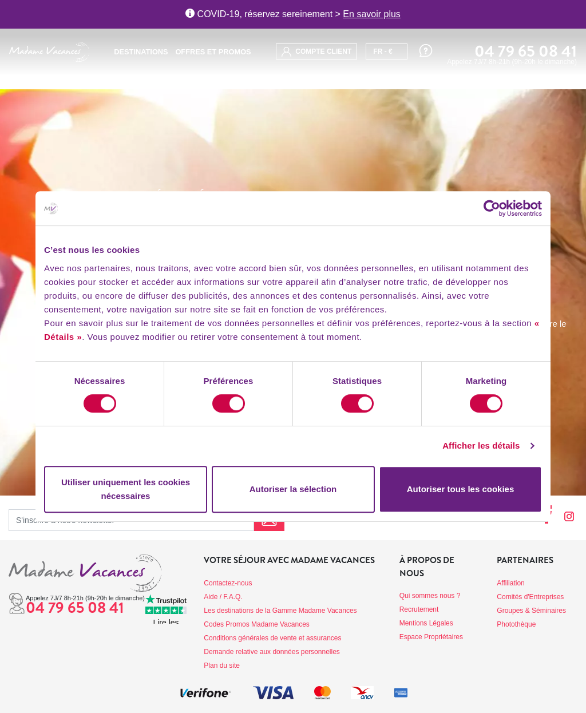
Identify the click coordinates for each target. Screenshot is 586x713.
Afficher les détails (481, 445)
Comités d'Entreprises (530, 597)
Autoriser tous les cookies (460, 489)
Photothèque (516, 624)
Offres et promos (213, 51)
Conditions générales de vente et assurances (272, 638)
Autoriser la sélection (293, 489)
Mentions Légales (426, 623)
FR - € (382, 51)
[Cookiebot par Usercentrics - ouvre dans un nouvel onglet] (492, 208)
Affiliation (510, 583)
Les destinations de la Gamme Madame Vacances (280, 611)
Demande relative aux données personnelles (272, 652)
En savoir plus (372, 14)
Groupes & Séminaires (531, 611)
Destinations (141, 51)
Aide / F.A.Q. (223, 597)
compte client (316, 52)
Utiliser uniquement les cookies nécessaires (125, 489)
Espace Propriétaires (431, 637)
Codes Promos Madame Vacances (257, 624)
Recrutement (419, 609)
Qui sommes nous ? (430, 596)
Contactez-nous (228, 583)
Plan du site (222, 665)
